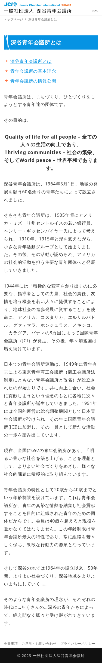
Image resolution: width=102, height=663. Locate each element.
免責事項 (11, 643)
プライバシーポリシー (77, 643)
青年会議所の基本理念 (33, 71)
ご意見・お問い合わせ (39, 643)
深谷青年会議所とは (30, 61)
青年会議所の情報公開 (33, 81)
